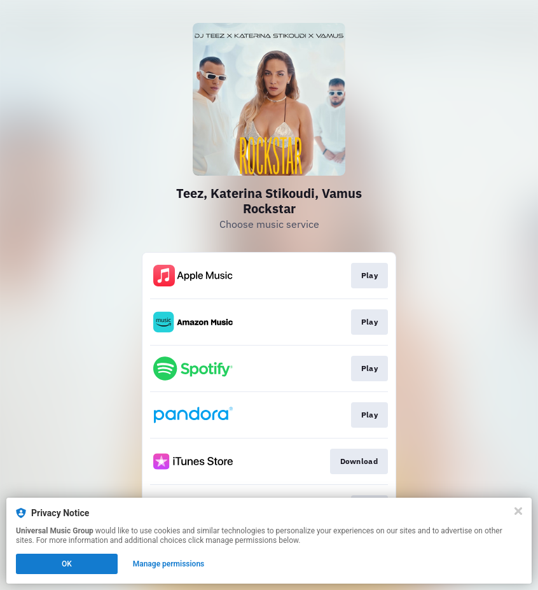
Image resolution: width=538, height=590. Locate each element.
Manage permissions (169, 563)
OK (67, 563)
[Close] (518, 511)
